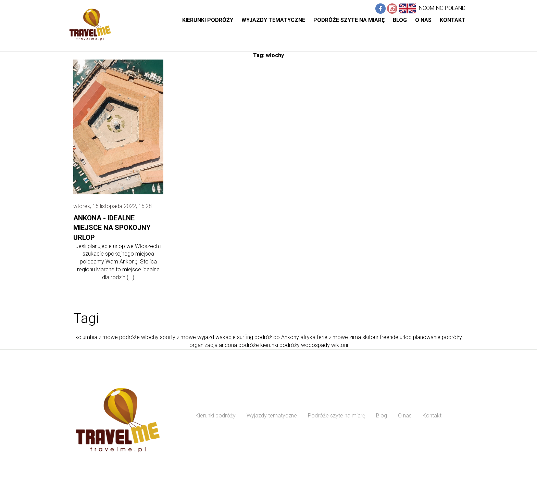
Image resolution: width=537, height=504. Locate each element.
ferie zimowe (332, 337)
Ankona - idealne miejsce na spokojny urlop (112, 228)
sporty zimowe (178, 337)
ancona (228, 345)
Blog (400, 20)
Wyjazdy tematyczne (273, 20)
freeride (389, 337)
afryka (307, 337)
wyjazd (205, 337)
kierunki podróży (280, 345)
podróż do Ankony (276, 337)
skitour (370, 337)
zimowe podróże (119, 337)
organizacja (203, 345)
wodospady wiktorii (324, 345)
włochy (150, 337)
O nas (423, 20)
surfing (245, 337)
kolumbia (86, 337)
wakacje (225, 337)
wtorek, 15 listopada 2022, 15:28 (112, 206)
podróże (248, 345)
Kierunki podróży (207, 20)
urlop (406, 337)
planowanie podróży (437, 337)
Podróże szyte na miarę (349, 20)
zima (355, 337)
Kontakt (452, 20)
